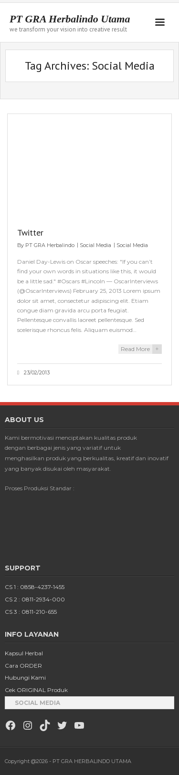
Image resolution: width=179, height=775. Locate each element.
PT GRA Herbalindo (49, 245)
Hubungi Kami (25, 677)
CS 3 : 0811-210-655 (31, 611)
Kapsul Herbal (24, 653)
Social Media (95, 245)
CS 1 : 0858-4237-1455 (34, 586)
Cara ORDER (23, 665)
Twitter (30, 232)
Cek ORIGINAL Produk (36, 689)
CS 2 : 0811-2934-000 (35, 599)
